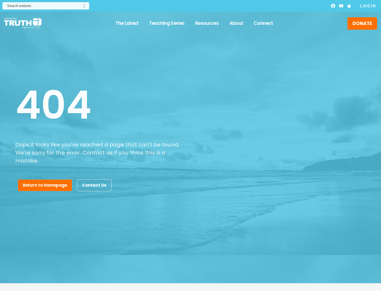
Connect (263, 23)
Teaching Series (167, 23)
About (236, 23)
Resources (207, 23)
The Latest (127, 23)
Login (368, 6)
